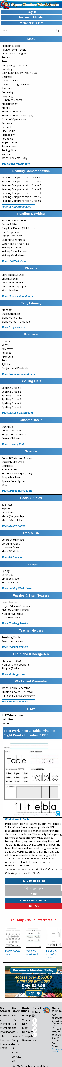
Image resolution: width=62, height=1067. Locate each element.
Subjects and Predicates (16, 368)
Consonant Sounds (13, 275)
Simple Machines (12, 477)
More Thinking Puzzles (15, 623)
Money (6, 107)
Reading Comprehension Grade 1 (21, 181)
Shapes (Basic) (10, 668)
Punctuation (9, 360)
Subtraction (9, 146)
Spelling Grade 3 (11, 395)
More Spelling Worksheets (17, 413)
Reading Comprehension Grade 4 (21, 193)
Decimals (7, 76)
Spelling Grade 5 (11, 403)
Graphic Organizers (13, 239)
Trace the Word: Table (32, 952)
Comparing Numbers (14, 65)
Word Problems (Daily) (15, 158)
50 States (7, 504)
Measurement (10, 103)
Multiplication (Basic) (14, 111)
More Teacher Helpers (15, 647)
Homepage (28, 1015)
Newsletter (28, 1032)
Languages (33, 888)
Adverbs (6, 352)
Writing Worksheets (14, 255)
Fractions (7, 88)
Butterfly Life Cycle (13, 462)
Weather (7, 485)
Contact (6, 723)
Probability (8, 134)
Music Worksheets (13, 551)
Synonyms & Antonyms (15, 243)
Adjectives (7, 349)
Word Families (10, 290)
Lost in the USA (11, 617)
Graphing (7, 96)
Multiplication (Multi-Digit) (17, 115)
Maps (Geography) (13, 516)
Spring (6, 571)
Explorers (7, 508)
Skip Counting (10, 142)
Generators (29, 1040)
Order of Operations (14, 119)
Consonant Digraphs (14, 286)
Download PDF (34, 881)
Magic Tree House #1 (14, 434)
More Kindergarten (13, 674)
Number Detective (12, 613)
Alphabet (7, 310)
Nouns (6, 341)
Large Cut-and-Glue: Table (51, 954)
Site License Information (7, 1040)
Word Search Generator (16, 688)
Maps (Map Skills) (12, 520)
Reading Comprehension (16, 206)
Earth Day (7, 574)
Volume (6, 154)
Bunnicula (7, 426)
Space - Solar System (14, 481)
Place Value (8, 131)
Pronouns (7, 356)
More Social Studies (13, 526)
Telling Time (9, 150)
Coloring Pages (11, 543)
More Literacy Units (13, 444)
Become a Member (57, 1050)
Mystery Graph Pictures (16, 610)
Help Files (7, 719)
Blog (25, 1028)
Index (33, 893)
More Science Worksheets (17, 491)
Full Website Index (12, 715)
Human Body (9, 469)
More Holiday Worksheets (17, 588)
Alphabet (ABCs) (11, 660)
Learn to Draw (10, 547)
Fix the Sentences (12, 236)
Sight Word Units (12, 317)
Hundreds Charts (12, 100)
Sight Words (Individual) (16, 321)
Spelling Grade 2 (11, 391)
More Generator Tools (15, 701)
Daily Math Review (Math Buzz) (20, 73)
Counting (7, 69)
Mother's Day (10, 582)
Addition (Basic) (11, 46)
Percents (7, 123)
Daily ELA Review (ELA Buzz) (18, 228)
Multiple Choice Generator (17, 692)
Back (33, 906)
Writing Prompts (11, 247)
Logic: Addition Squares (16, 606)
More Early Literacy (13, 327)
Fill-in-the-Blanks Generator (18, 695)
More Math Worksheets (16, 164)
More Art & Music (12, 557)
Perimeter (7, 127)
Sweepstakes (30, 1036)
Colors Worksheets (13, 539)
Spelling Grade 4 (11, 399)
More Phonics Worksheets (17, 296)
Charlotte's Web (11, 430)
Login (3, 1048)
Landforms (8, 512)
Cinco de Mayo (10, 578)
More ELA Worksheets (15, 261)
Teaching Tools (11, 637)
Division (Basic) (11, 80)
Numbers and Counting (16, 664)
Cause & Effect (10, 224)
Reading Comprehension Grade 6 (21, 200)
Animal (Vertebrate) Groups (18, 458)
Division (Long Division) (16, 84)
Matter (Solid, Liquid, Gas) (17, 473)
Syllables (7, 364)
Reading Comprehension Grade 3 (21, 189)
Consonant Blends (12, 282)
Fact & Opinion (10, 232)
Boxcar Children (11, 438)
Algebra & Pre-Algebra (15, 53)
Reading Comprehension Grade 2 (21, 185)
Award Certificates (12, 641)
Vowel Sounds (10, 278)
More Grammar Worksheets (18, 374)
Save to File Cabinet (33, 900)
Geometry (7, 92)
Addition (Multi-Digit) (14, 49)
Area (4, 61)
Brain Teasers (10, 602)
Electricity (7, 465)
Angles (6, 57)
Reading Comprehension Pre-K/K (21, 177)
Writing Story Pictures (15, 251)
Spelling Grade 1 (11, 387)
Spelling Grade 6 (11, 407)
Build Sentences (11, 314)
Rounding (7, 138)
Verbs (5, 345)
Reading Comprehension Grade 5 (21, 197)
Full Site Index (15, 1028)
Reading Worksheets (14, 220)
